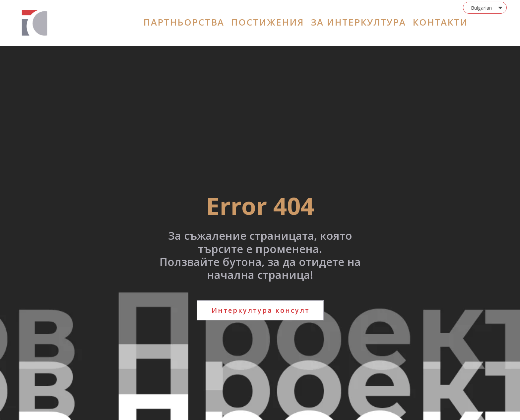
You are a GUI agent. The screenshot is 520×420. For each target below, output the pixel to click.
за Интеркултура (358, 22)
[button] (485, 8)
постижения (267, 22)
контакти (440, 22)
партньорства (183, 22)
